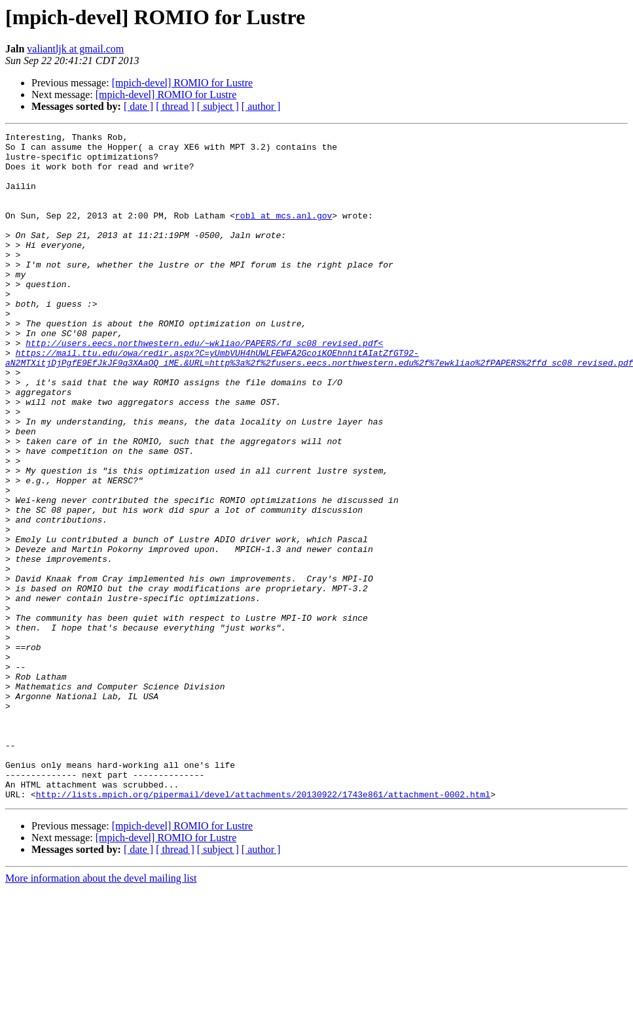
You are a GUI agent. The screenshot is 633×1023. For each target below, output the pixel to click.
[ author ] (261, 106)
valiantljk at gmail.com (75, 48)
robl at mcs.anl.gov (283, 233)
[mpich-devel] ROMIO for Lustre (182, 82)
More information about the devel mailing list (100, 1011)
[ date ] (138, 106)
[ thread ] (175, 106)
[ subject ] (218, 106)
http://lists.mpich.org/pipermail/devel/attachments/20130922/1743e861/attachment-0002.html (263, 927)
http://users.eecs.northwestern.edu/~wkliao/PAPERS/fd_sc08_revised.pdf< (204, 386)
